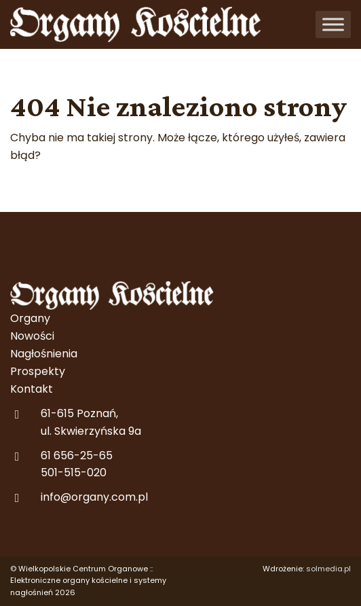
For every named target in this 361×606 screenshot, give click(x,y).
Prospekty (37, 371)
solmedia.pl (328, 568)
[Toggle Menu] (333, 24)
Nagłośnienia (43, 353)
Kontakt (31, 389)
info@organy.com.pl (94, 497)
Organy (30, 318)
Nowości (32, 336)
